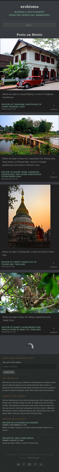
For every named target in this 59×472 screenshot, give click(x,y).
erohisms (30, 6)
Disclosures (33, 458)
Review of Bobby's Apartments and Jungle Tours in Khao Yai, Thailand (21, 328)
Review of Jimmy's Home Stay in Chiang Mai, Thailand (19, 263)
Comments (54, 109)
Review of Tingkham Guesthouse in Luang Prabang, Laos (21, 105)
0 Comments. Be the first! (54, 106)
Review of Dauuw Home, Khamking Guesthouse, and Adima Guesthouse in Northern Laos (21, 174)
